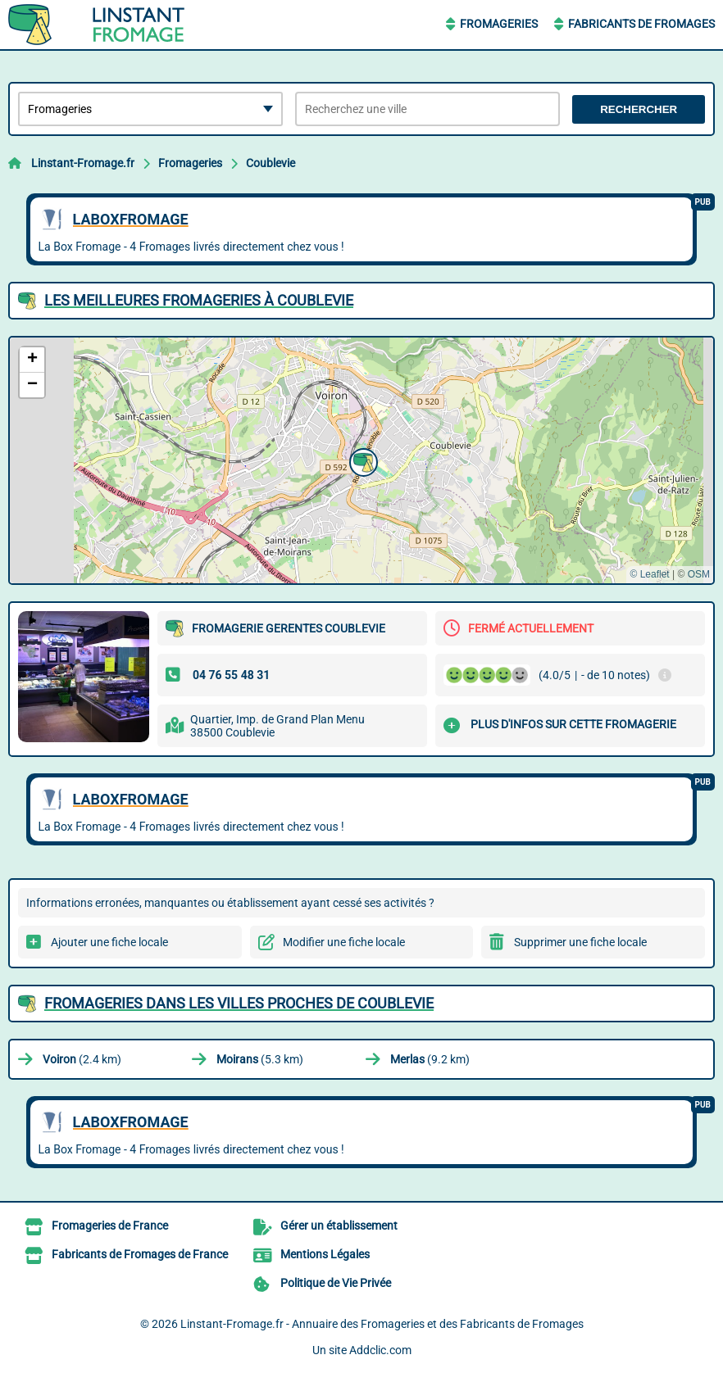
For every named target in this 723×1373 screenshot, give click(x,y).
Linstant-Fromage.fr (82, 163)
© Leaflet (649, 574)
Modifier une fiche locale (344, 942)
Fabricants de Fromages (641, 23)
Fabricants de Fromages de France (140, 1254)
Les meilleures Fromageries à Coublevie (198, 300)
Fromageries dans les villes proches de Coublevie (239, 1003)
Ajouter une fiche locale (109, 942)
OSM (699, 574)
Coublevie (270, 163)
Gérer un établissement (339, 1225)
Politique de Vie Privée (335, 1282)
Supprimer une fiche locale (580, 942)
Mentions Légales (325, 1254)
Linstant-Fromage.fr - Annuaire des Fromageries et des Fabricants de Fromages (382, 1323)
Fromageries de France (110, 1225)
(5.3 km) (259, 1059)
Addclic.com (380, 1350)
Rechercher (638, 109)
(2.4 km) (82, 1059)
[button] (361, 460)
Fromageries (499, 23)
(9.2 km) (430, 1059)
